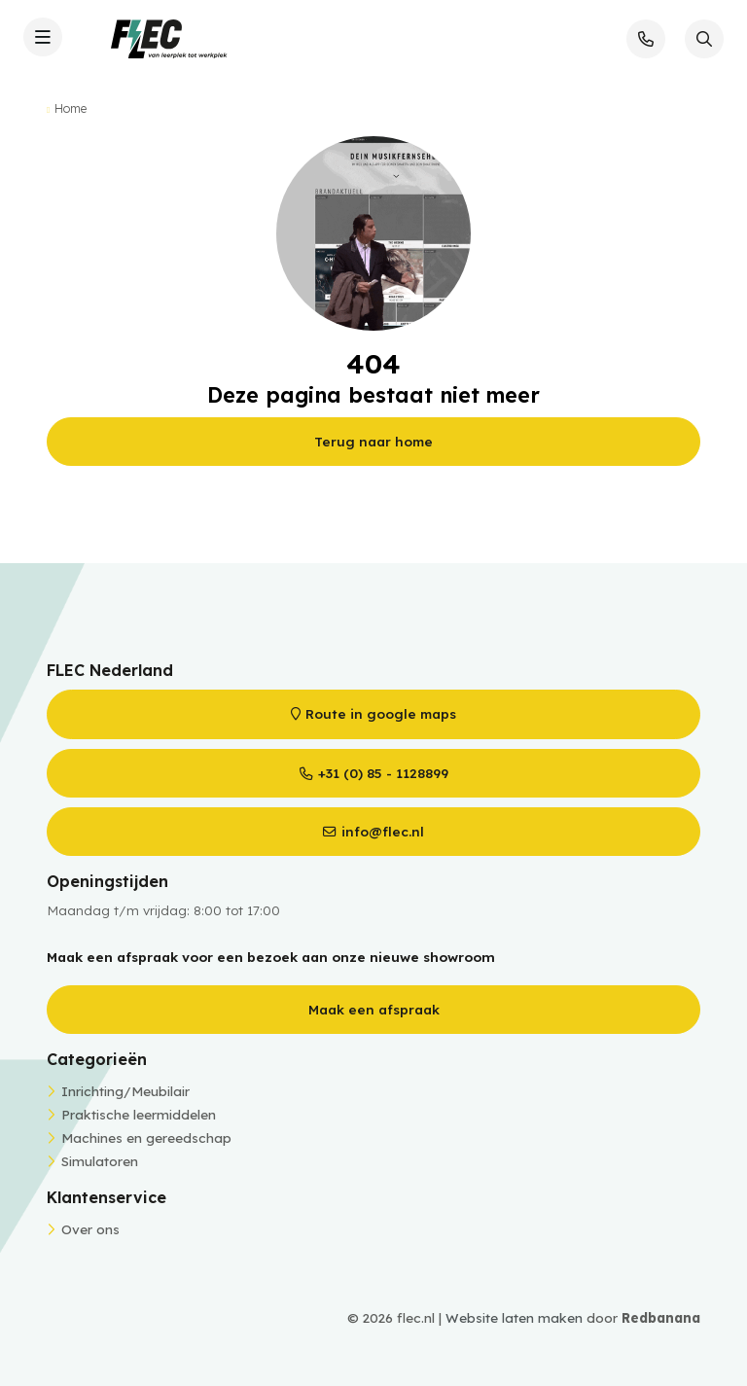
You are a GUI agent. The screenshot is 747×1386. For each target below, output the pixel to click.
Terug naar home (373, 441)
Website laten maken (514, 1317)
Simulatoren (99, 1161)
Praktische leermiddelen (138, 1114)
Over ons (90, 1229)
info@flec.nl (382, 831)
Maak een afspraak (374, 1009)
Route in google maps (380, 713)
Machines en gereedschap (146, 1137)
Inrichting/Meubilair (125, 1091)
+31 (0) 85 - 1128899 (383, 772)
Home (70, 108)
